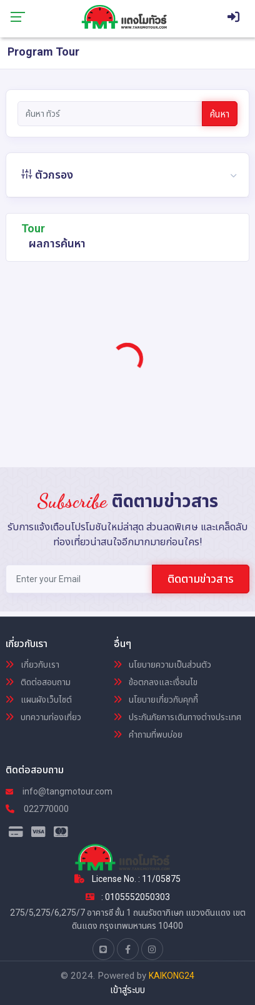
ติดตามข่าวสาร (201, 578)
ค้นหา (219, 114)
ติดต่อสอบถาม (38, 682)
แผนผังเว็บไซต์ (39, 700)
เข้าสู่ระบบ (127, 990)
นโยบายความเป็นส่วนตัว (162, 665)
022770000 (37, 809)
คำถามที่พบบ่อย (148, 735)
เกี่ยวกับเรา (32, 665)
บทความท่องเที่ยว (43, 717)
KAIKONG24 (171, 976)
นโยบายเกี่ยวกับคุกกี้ (156, 700)
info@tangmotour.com (59, 791)
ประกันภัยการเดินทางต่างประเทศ (177, 717)
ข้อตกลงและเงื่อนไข (156, 682)
